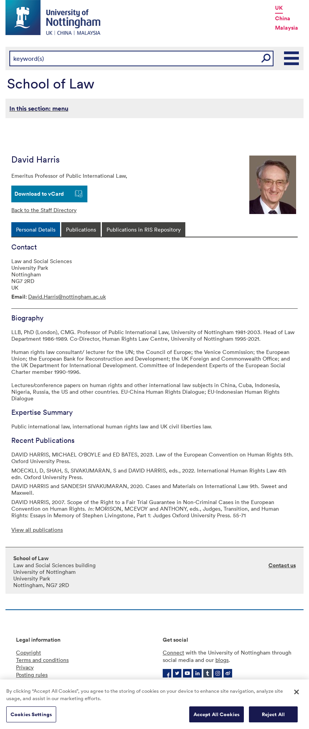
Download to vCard (39, 194)
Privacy (25, 667)
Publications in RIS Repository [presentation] (144, 229)
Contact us (282, 565)
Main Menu (292, 58)
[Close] (296, 694)
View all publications (37, 529)
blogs (222, 660)
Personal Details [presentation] (35, 229)
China (282, 18)
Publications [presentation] (81, 229)
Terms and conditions (42, 660)
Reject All (273, 717)
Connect (173, 652)
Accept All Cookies (217, 717)
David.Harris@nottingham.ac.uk (67, 296)
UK (279, 8)
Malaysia (286, 28)
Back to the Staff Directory (43, 210)
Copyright (28, 652)
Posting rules (32, 674)
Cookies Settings (31, 717)
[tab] (35, 229)
